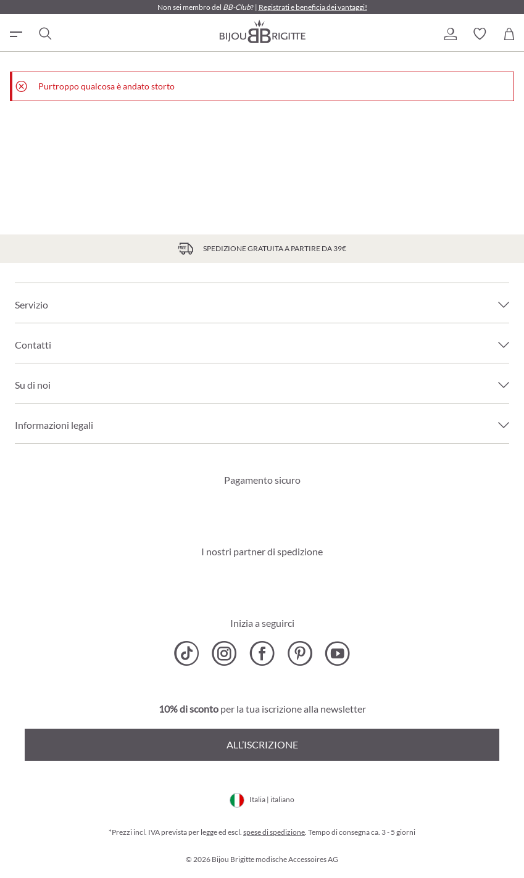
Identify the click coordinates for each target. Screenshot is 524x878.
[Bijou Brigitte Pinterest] (300, 653)
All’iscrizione (262, 744)
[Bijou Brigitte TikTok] (187, 653)
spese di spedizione (274, 832)
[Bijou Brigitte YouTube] (337, 653)
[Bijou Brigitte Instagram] (224, 653)
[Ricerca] (44, 34)
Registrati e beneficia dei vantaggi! (313, 7)
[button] (450, 34)
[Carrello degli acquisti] (509, 34)
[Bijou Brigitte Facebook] (262, 653)
